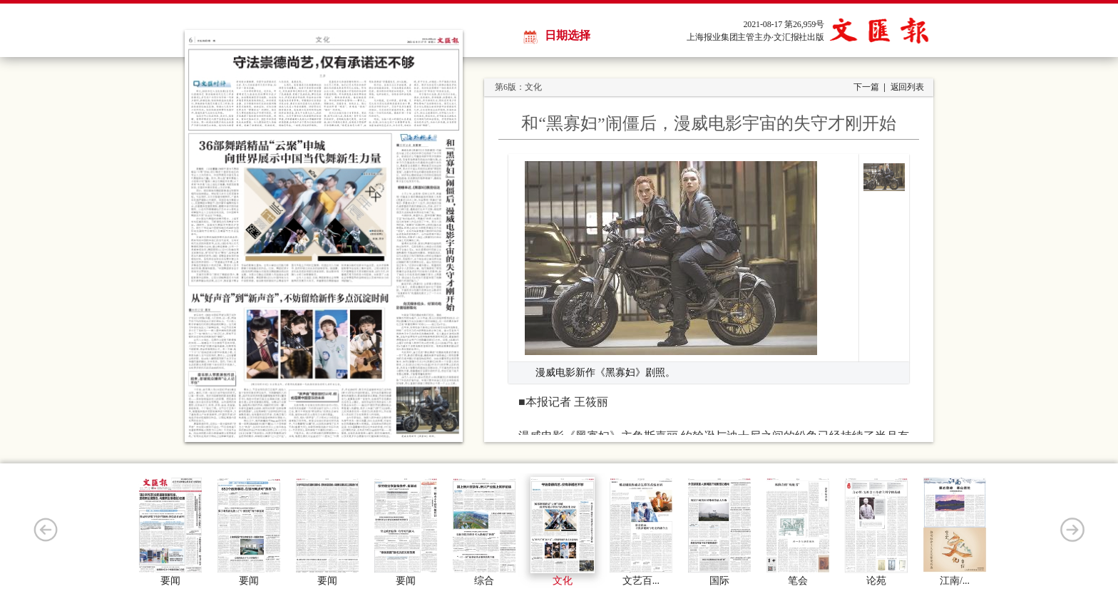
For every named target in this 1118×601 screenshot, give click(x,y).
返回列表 (907, 87)
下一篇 (866, 87)
